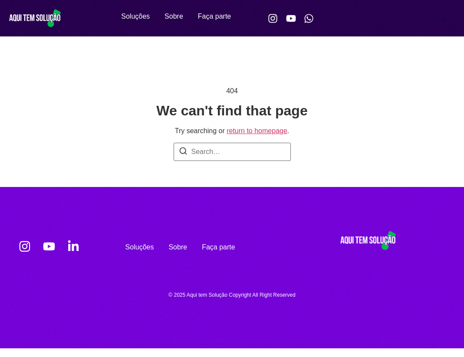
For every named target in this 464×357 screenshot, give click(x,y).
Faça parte (214, 16)
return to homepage (257, 130)
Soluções (135, 16)
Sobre (174, 16)
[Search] (183, 152)
